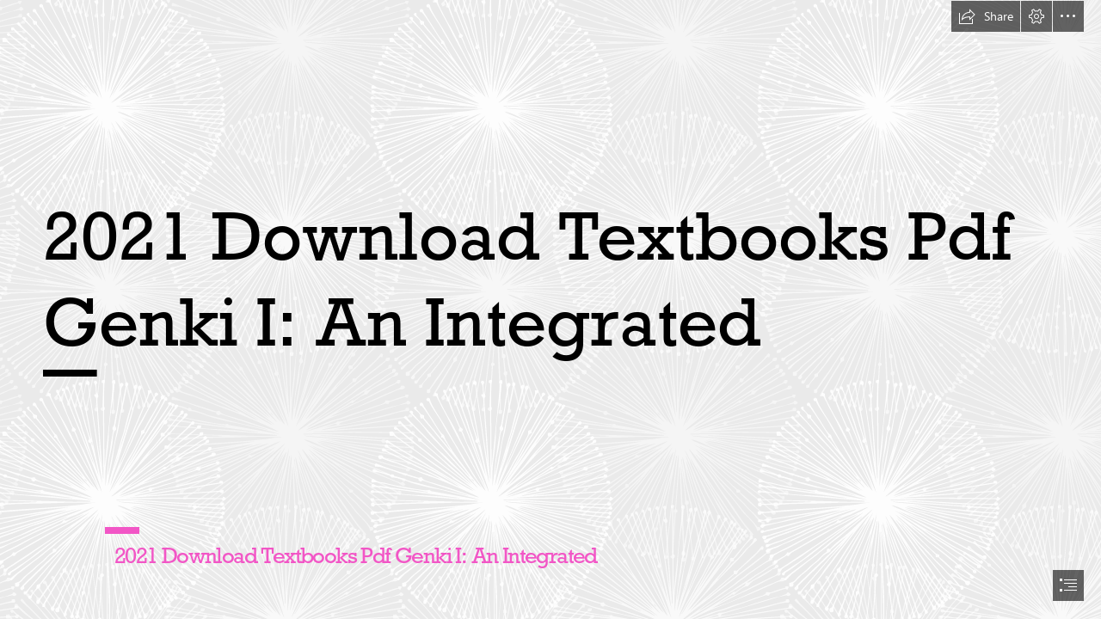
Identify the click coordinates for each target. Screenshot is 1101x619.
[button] (985, 16)
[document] (550, 309)
